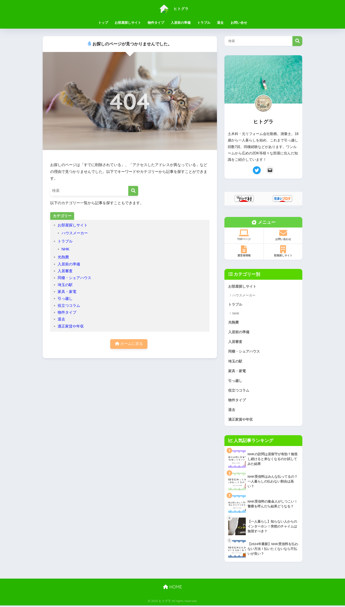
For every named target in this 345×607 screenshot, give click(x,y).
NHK (66, 249)
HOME (172, 588)
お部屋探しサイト (128, 22)
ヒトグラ (172, 8)
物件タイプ (156, 22)
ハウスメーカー (75, 233)
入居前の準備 (181, 22)
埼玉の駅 (65, 285)
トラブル (203, 22)
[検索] (133, 191)
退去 (220, 22)
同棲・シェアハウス (74, 278)
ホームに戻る (129, 344)
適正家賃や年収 (71, 326)
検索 (297, 41)
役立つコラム (69, 306)
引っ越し (65, 298)
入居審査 (65, 271)
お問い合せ (239, 22)
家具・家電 (67, 292)
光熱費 (63, 257)
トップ (103, 22)
